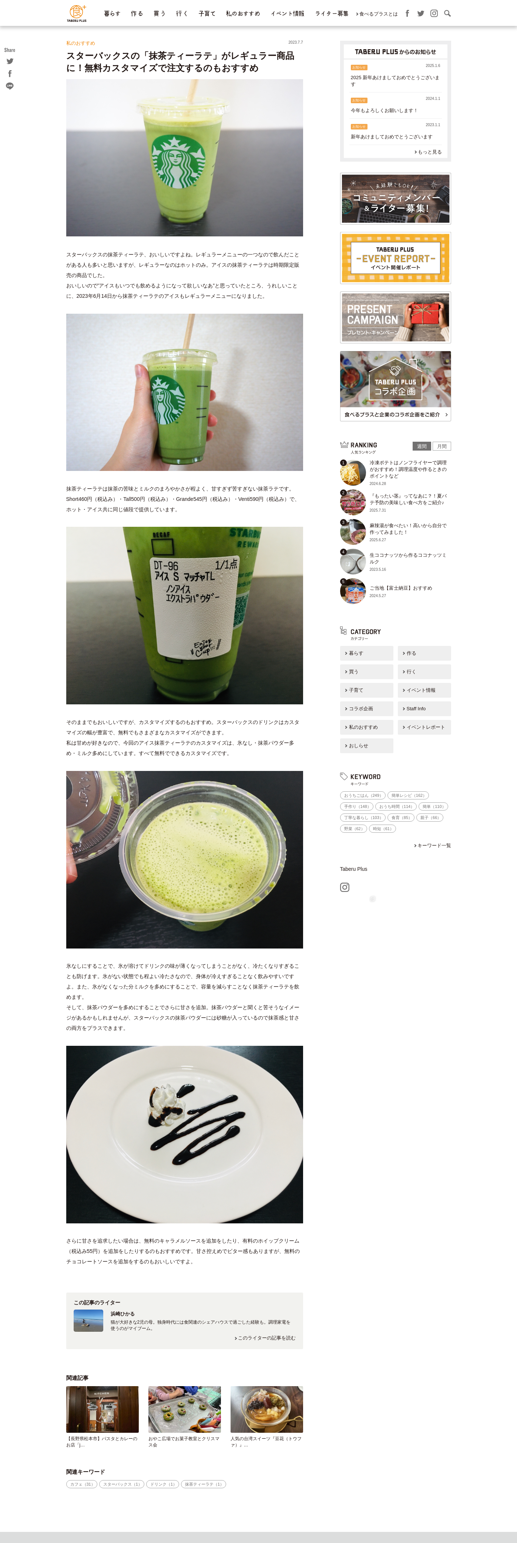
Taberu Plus (353, 869)
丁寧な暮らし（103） (363, 817)
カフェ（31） (82, 1484)
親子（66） (430, 817)
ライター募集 (332, 13)
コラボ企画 (361, 708)
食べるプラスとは (378, 14)
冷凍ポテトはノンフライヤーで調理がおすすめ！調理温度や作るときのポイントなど (408, 469)
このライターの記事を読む (267, 1338)
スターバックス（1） (122, 1484)
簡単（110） (434, 806)
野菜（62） (354, 828)
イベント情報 (287, 13)
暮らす (112, 13)
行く (411, 671)
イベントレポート (426, 727)
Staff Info (416, 708)
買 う (159, 13)
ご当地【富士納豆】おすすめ (401, 588)
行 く (182, 13)
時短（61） (383, 828)
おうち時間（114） (396, 806)
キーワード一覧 (434, 845)
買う (354, 671)
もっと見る (430, 151)
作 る (137, 13)
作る (411, 653)
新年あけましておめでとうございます (392, 136)
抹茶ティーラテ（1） (204, 1484)
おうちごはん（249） (363, 795)
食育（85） (402, 817)
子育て (206, 13)
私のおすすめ (243, 13)
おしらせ (358, 745)
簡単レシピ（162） (409, 795)
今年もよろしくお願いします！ (384, 110)
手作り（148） (357, 806)
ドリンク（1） (163, 1484)
